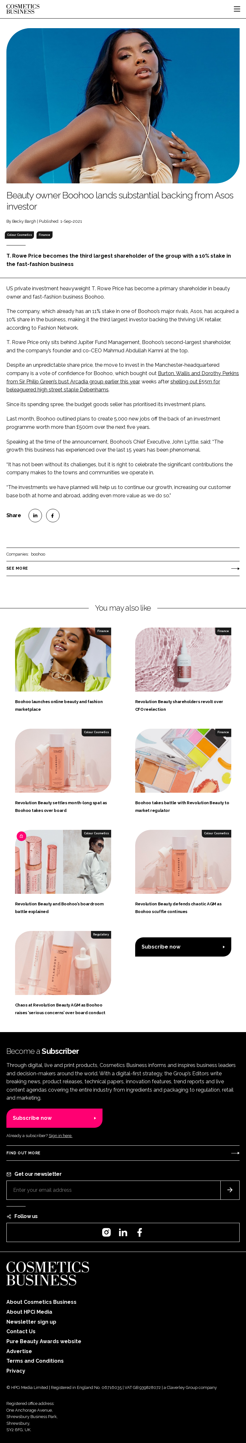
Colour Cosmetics (19, 234)
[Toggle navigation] (237, 9)
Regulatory (101, 934)
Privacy (15, 1371)
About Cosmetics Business (41, 1302)
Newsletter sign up (31, 1322)
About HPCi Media (29, 1312)
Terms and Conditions (35, 1361)
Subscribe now (161, 947)
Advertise (19, 1351)
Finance (44, 234)
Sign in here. (60, 1135)
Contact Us (21, 1331)
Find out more (23, 1153)
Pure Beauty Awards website (43, 1341)
